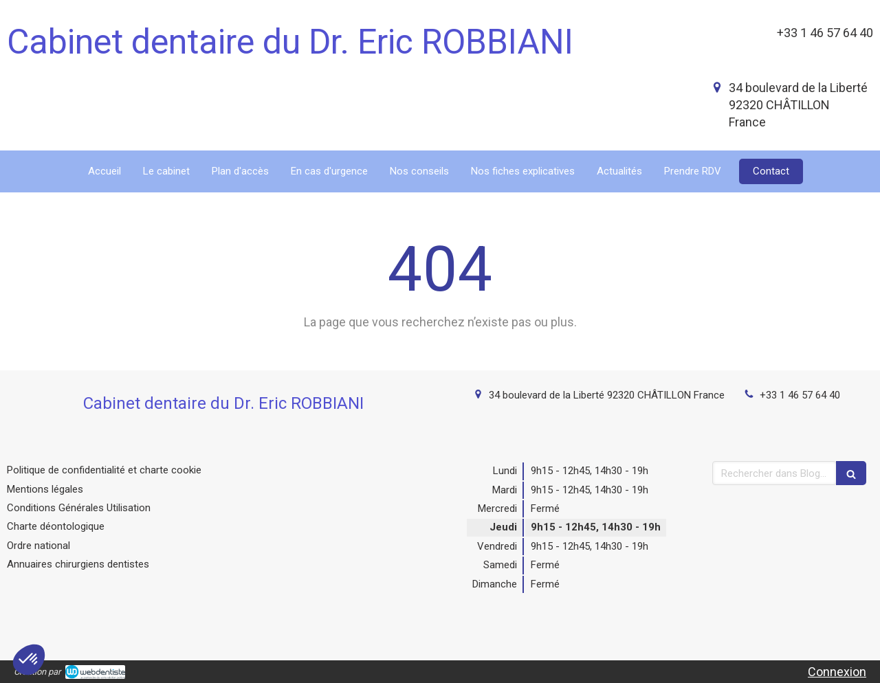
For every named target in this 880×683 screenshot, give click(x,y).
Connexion (837, 671)
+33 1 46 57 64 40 (800, 395)
